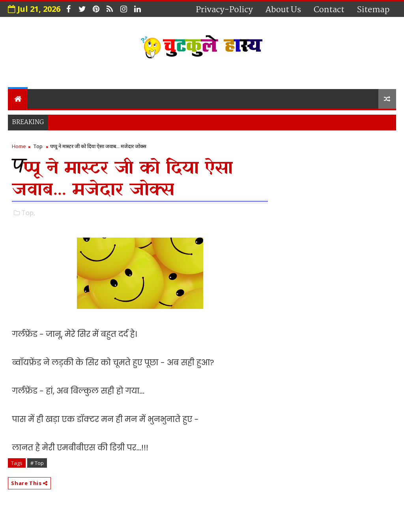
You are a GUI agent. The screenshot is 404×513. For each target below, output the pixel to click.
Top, (28, 212)
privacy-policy (224, 10)
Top (38, 146)
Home (19, 146)
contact (329, 10)
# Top (37, 463)
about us (283, 10)
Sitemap (373, 10)
